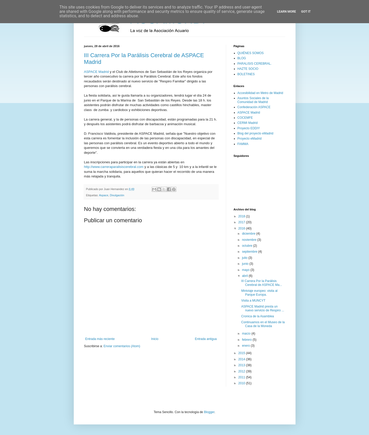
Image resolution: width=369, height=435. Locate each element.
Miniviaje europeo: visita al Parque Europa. (259, 292)
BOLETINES (246, 74)
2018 (242, 216)
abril (245, 276)
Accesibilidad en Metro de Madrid (260, 93)
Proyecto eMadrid (249, 138)
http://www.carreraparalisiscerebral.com (114, 167)
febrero (247, 340)
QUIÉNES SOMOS (250, 53)
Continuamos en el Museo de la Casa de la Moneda (263, 324)
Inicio (154, 339)
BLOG (241, 58)
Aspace (103, 195)
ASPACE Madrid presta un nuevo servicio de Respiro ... (262, 308)
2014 (242, 359)
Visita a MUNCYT (253, 300)
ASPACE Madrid (96, 72)
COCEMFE (245, 118)
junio (245, 264)
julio (245, 258)
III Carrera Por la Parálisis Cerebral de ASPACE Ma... (261, 282)
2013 (242, 365)
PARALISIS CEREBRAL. (254, 63)
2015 (242, 353)
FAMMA (243, 144)
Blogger (209, 412)
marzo (246, 333)
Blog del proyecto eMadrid (255, 133)
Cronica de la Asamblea (257, 316)
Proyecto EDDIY (248, 128)
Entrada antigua (206, 339)
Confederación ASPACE (254, 107)
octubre (247, 246)
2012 (242, 371)
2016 (242, 228)
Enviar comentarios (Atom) (122, 346)
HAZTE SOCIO (247, 69)
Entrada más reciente (100, 339)
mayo (246, 270)
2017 (242, 222)
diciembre (249, 233)
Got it (306, 11)
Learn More (286, 11)
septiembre (250, 251)
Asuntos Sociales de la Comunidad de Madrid (253, 100)
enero (246, 345)
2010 (242, 383)
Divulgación (117, 195)
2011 (242, 377)
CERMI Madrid (247, 123)
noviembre (249, 240)
